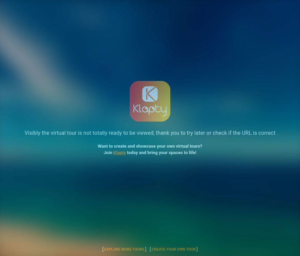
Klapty (119, 152)
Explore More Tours (124, 249)
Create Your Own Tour (174, 249)
